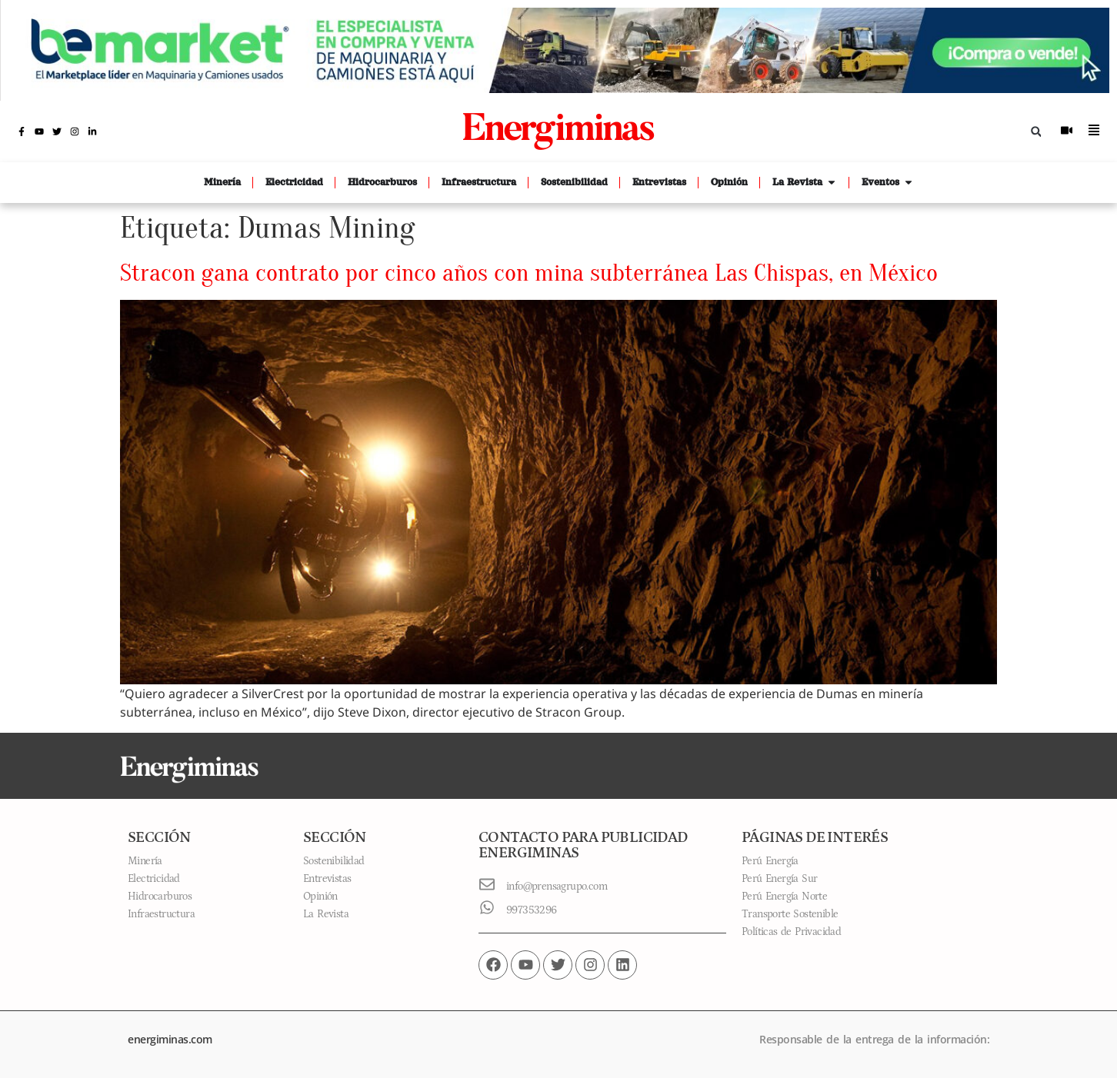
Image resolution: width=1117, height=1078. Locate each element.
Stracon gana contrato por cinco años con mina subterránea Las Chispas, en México (529, 272)
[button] (1035, 131)
